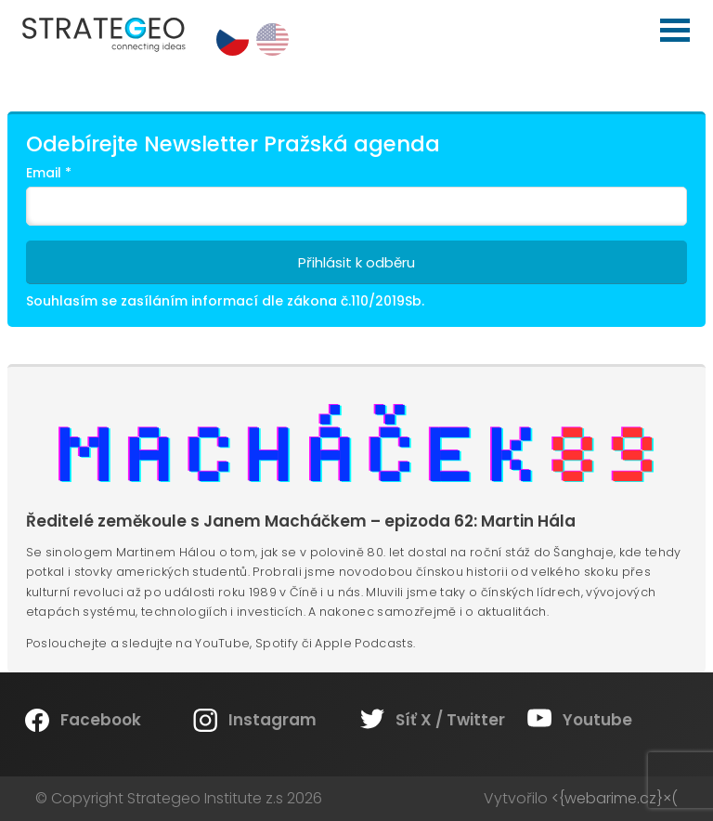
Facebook (100, 720)
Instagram (272, 720)
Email (48, 172)
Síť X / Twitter (450, 720)
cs (232, 39)
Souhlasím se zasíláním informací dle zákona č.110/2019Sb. (225, 301)
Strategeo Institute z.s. (0, 0)
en (272, 39)
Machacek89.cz (356, 447)
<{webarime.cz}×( (614, 798)
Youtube (597, 720)
